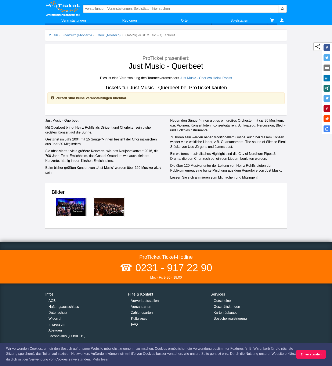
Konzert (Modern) (77, 35)
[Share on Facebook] (327, 47)
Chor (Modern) (109, 35)
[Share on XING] (327, 88)
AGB (52, 301)
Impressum (56, 324)
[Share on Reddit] (327, 118)
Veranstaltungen (73, 20)
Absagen (55, 330)
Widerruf (54, 318)
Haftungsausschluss (63, 306)
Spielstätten (239, 20)
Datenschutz (57, 312)
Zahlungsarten (142, 312)
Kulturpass (139, 318)
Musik (53, 35)
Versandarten (141, 306)
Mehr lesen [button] (101, 359)
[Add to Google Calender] (327, 128)
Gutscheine (222, 301)
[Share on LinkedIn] (327, 78)
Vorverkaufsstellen (145, 301)
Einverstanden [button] (311, 354)
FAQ (134, 324)
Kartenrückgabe (226, 312)
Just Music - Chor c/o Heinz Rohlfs (206, 78)
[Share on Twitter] (327, 57)
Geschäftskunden (227, 306)
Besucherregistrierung (230, 318)
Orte (184, 20)
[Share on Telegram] (327, 98)
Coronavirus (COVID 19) (66, 336)
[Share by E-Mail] (327, 68)
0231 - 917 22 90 (172, 267)
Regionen (129, 20)
